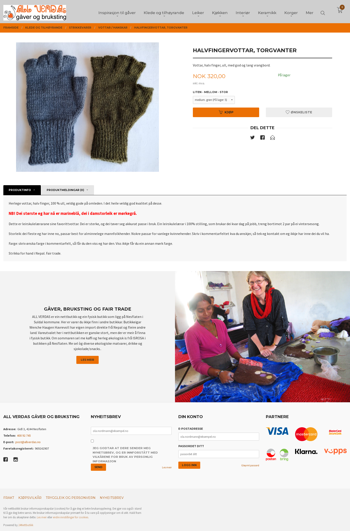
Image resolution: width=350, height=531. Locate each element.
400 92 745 (24, 436)
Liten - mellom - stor (210, 92)
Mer (309, 11)
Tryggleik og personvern (71, 498)
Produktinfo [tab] (20, 190)
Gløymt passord (250, 465)
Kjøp (226, 112)
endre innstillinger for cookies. (71, 517)
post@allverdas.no (28, 442)
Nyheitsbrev (112, 498)
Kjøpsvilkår (30, 498)
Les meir (87, 359)
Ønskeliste (299, 112)
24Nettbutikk (25, 525)
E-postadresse (190, 428)
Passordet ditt (191, 446)
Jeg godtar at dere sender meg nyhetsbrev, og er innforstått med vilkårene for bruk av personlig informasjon (125, 454)
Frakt (8, 498)
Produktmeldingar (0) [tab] (65, 190)
